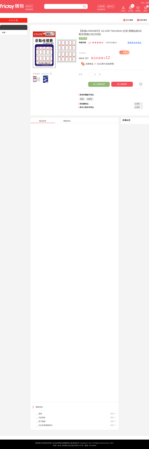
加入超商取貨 (99, 84)
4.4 (89, 43)
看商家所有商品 (135, 43)
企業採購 (101, 6)
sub (3, 32)
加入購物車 (122, 84)
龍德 (82, 99)
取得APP (29, 6)
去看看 (138, 104)
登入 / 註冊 (145, 3)
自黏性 (89, 99)
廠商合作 (111, 6)
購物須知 (39, 407)
